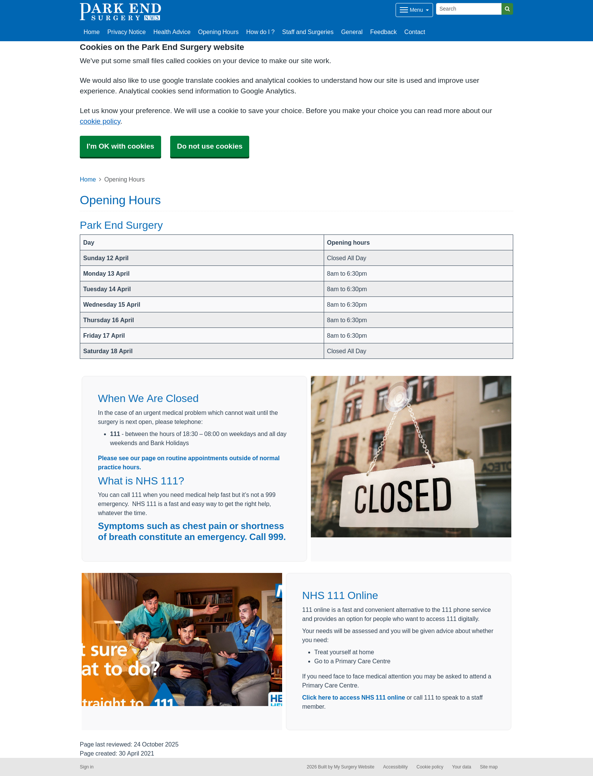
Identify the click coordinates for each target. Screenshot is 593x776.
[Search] (469, 9)
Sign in (86, 767)
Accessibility (395, 767)
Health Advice (172, 32)
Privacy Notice (126, 32)
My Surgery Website (354, 767)
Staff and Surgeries (308, 32)
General (352, 32)
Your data (461, 767)
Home (88, 179)
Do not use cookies (209, 146)
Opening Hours (218, 32)
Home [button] (92, 32)
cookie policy (100, 121)
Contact (414, 32)
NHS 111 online (383, 697)
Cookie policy (429, 767)
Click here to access (332, 697)
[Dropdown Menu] (414, 10)
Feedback (383, 32)
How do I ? (260, 32)
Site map (489, 767)
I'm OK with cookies (120, 146)
